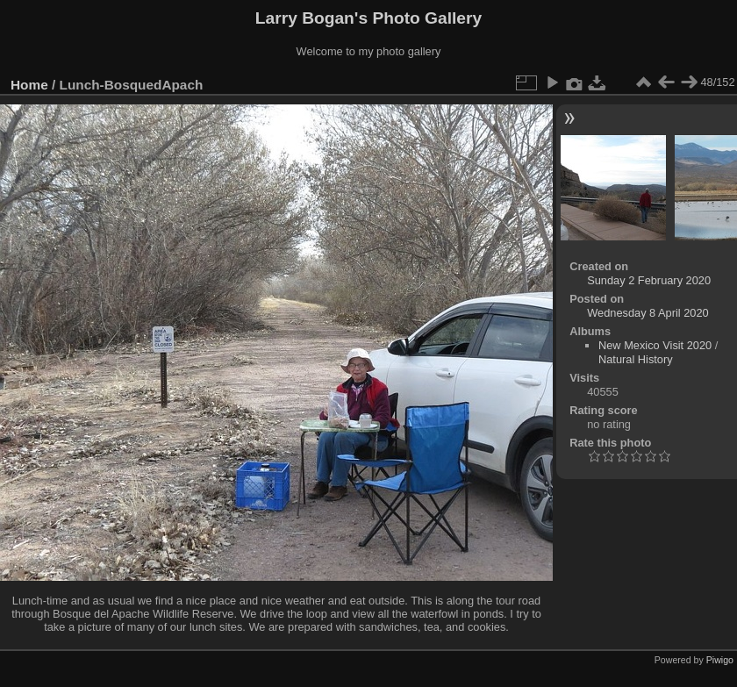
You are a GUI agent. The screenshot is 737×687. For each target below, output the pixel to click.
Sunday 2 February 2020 (649, 280)
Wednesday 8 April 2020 (648, 312)
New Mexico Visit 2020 (655, 345)
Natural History (635, 359)
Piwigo (719, 660)
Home (29, 84)
